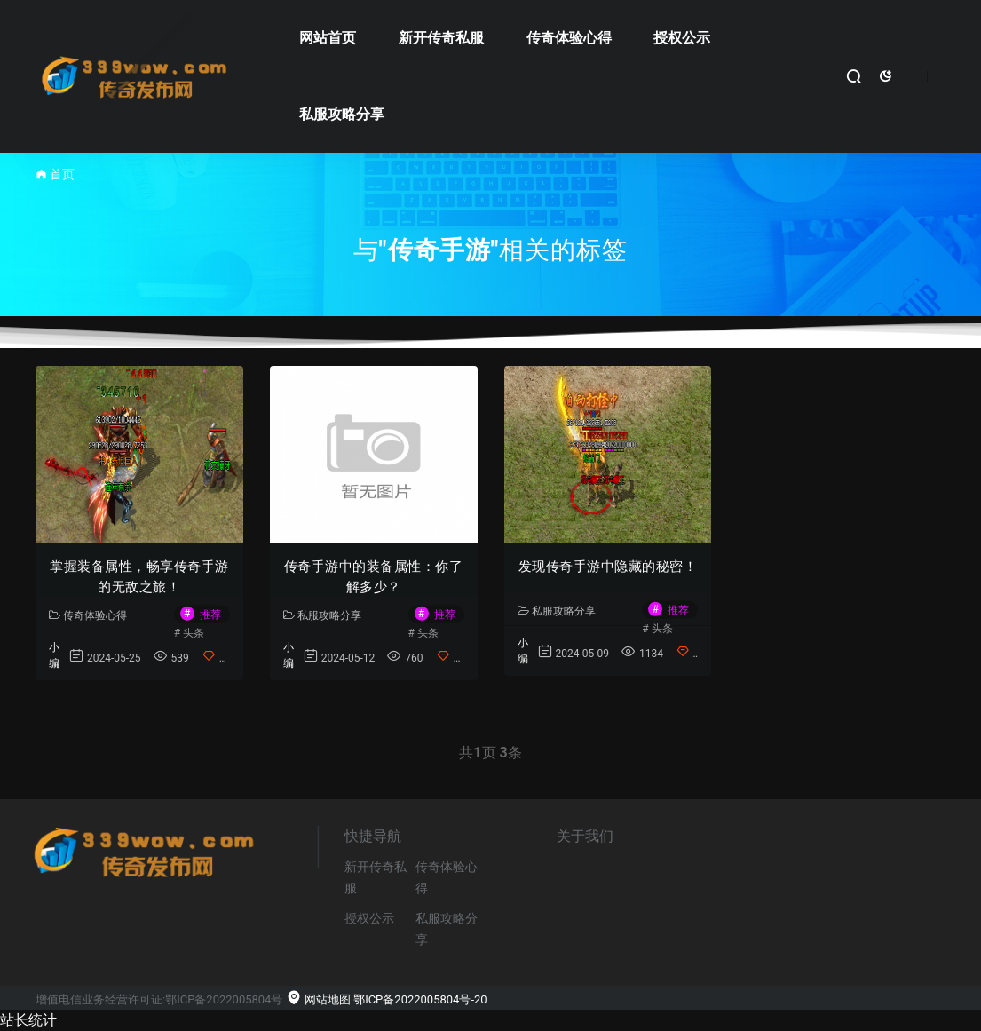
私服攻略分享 (341, 114)
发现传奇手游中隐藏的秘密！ (608, 567)
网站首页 (327, 37)
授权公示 (681, 37)
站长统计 (28, 1019)
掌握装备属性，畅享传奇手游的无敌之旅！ (139, 577)
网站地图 (318, 999)
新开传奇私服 (441, 37)
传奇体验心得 (569, 37)
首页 (62, 174)
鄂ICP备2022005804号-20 (420, 999)
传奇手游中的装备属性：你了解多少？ (373, 577)
